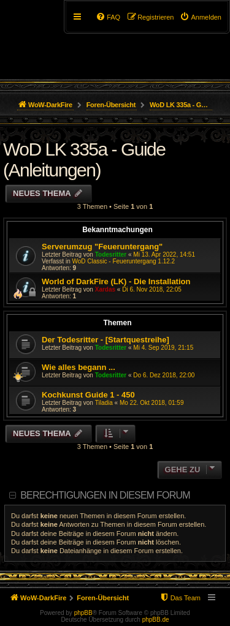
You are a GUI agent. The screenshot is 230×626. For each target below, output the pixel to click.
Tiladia (104, 402)
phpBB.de (155, 619)
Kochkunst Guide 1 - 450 (88, 394)
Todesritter (111, 254)
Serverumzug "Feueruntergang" (102, 246)
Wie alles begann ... (78, 367)
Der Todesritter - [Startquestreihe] (105, 339)
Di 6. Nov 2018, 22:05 (152, 289)
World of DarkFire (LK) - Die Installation (116, 281)
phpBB (83, 612)
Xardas (105, 289)
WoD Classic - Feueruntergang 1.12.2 (123, 261)
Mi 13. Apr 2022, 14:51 (164, 254)
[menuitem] (200, 17)
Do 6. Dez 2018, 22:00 (163, 375)
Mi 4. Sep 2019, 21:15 (163, 347)
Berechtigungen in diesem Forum (105, 495)
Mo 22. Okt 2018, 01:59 (152, 402)
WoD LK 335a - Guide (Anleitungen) (84, 159)
